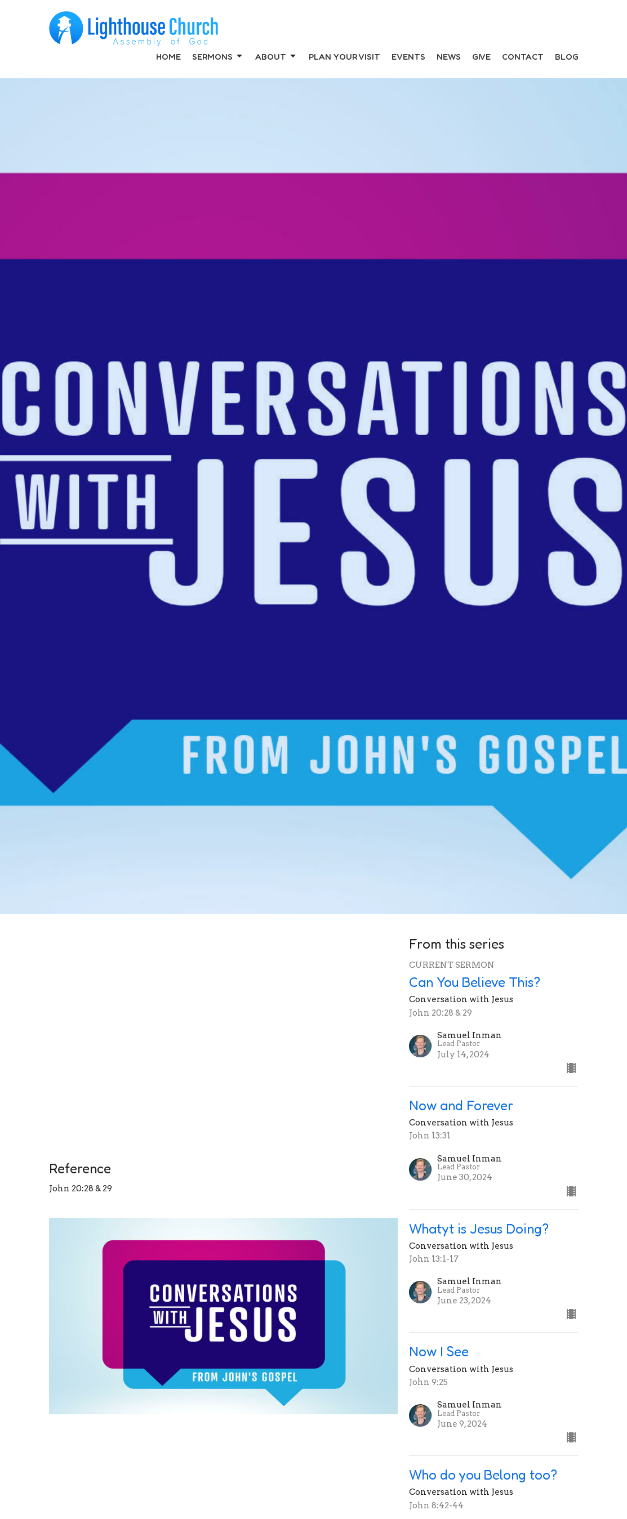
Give (481, 56)
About (276, 56)
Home (168, 56)
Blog (567, 56)
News (449, 56)
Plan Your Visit (344, 56)
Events (408, 56)
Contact (523, 56)
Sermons (218, 56)
